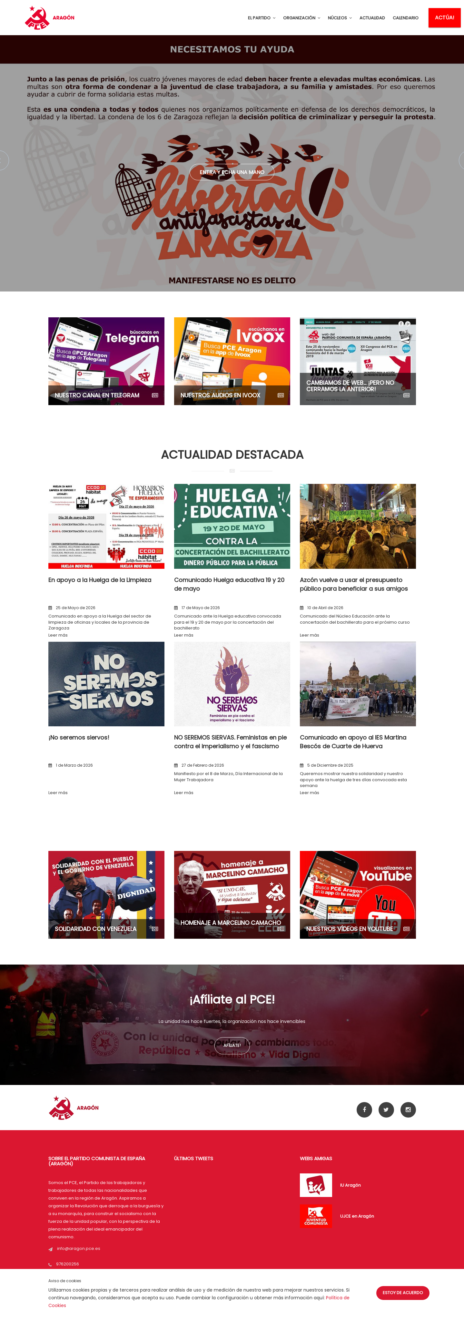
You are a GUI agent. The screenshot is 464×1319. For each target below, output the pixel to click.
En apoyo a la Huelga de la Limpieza (99, 580)
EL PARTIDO (261, 18)
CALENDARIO (406, 18)
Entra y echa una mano (232, 172)
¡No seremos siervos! (78, 737)
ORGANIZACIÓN (301, 18)
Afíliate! (232, 1045)
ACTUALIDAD (372, 18)
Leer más (58, 635)
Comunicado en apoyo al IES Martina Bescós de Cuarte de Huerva (353, 741)
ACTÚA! (444, 17)
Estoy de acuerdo (403, 1293)
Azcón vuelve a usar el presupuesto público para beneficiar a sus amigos (354, 584)
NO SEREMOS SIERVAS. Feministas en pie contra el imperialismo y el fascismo (230, 741)
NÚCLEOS (340, 18)
